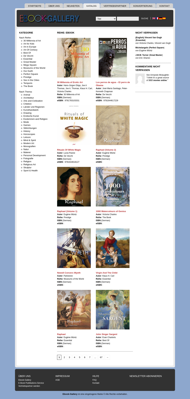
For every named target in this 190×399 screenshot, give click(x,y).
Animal (26, 94)
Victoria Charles (64, 91)
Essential (27, 59)
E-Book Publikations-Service (31, 383)
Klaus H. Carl (86, 88)
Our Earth (28, 71)
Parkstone (68, 276)
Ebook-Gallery (24, 380)
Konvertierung (142, 6)
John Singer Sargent (106, 334)
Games (26, 125)
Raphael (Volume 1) (67, 211)
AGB (57, 380)
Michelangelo (141, 47)
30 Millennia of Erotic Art (70, 82)
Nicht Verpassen (146, 32)
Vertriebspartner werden (29, 386)
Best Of (27, 53)
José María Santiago (111, 88)
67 (101, 357)
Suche (144, 18)
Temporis (27, 83)
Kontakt (165, 6)
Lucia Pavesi (69, 153)
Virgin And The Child (106, 273)
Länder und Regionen (33, 107)
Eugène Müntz (108, 153)
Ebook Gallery (50, 19)
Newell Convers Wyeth (69, 273)
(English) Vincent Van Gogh (148, 37)
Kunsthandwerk (31, 110)
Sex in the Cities (31, 80)
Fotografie (28, 158)
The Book (28, 86)
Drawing (27, 113)
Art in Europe (29, 46)
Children (27, 104)
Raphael (61, 334)
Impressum (62, 376)
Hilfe (95, 376)
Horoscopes (29, 134)
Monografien (29, 146)
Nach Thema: (25, 91)
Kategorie (26, 32)
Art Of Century (30, 50)
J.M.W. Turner (142, 55)
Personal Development (34, 155)
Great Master (29, 62)
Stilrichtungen (30, 128)
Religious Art (29, 164)
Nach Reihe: (25, 37)
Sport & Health (30, 170)
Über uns (54, 6)
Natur (26, 149)
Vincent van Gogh (163, 43)
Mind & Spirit (29, 140)
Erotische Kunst (31, 116)
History (26, 131)
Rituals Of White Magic (69, 150)
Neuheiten (73, 6)
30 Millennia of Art (32, 40)
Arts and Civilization (33, 101)
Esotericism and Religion (35, 119)
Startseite (34, 6)
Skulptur (27, 167)
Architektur (28, 98)
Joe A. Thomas (72, 88)
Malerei (27, 152)
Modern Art (28, 143)
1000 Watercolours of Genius (111, 211)
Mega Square (30, 65)
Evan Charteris (109, 337)
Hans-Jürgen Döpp (72, 85)
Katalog (92, 6)
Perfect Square (30, 74)
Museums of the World (34, 68)
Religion (27, 161)
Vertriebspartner (115, 6)
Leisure (27, 137)
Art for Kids (28, 43)
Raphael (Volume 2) (106, 150)
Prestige (27, 77)
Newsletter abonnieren (146, 376)
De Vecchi (28, 56)
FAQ (94, 380)
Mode (26, 122)
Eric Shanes (144, 58)
